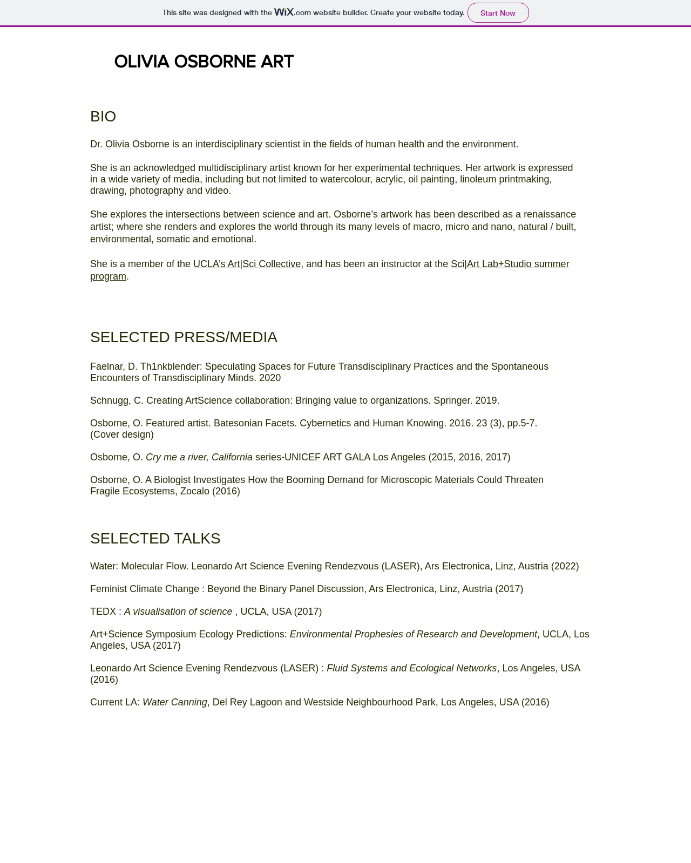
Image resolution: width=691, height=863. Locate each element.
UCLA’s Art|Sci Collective (247, 264)
